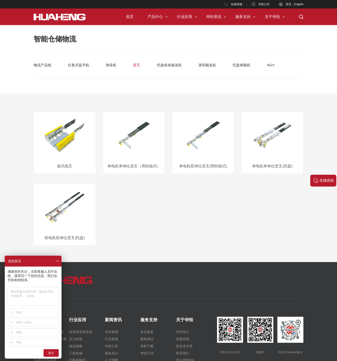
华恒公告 (111, 346)
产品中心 (155, 17)
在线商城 (236, 4)
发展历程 (182, 339)
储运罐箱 (75, 346)
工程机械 (75, 353)
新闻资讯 (113, 319)
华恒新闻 (111, 332)
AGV (271, 65)
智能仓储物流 (55, 39)
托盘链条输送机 (169, 65)
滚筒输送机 (207, 65)
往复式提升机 (78, 65)
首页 (129, 17)
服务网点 (147, 339)
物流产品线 (42, 65)
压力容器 (75, 339)
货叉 (136, 65)
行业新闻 (111, 339)
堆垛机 (111, 65)
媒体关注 (111, 353)
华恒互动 (147, 353)
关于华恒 (272, 17)
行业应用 (184, 17)
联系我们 (182, 353)
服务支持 (243, 17)
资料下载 (147, 346)
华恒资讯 (213, 17)
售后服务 (147, 332)
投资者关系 (184, 346)
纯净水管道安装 (80, 332)
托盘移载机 (241, 65)
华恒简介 (182, 332)
